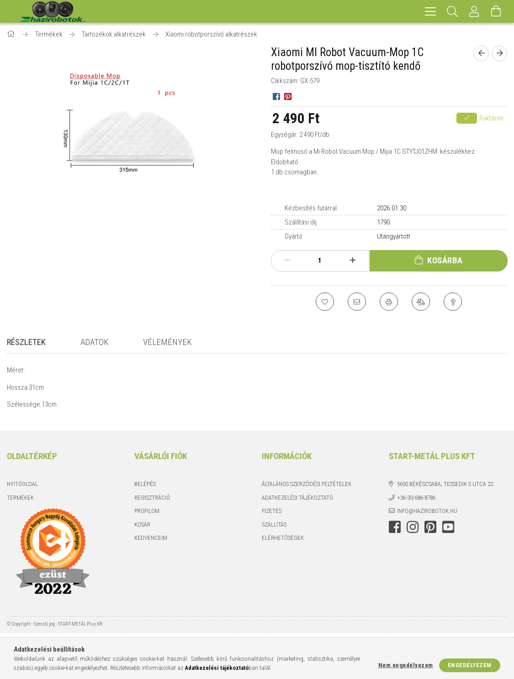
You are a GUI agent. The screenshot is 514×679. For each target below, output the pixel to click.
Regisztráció (152, 501)
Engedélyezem (470, 665)
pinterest (430, 531)
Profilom (146, 515)
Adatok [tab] (94, 342)
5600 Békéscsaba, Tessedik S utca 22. (445, 488)
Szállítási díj (301, 222)
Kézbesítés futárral (311, 208)
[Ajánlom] (357, 301)
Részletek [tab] (26, 342)
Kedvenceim (150, 541)
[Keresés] (452, 11)
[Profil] (474, 11)
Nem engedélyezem (405, 665)
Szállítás (274, 528)
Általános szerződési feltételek (306, 488)
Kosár (142, 528)
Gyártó (293, 236)
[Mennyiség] (320, 260)
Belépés (145, 488)
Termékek (20, 501)
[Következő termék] (499, 53)
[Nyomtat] (389, 301)
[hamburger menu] (430, 11)
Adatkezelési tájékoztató (297, 501)
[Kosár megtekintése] (496, 11)
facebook (395, 531)
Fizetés (271, 515)
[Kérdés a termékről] (453, 301)
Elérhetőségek (283, 541)
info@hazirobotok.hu (427, 515)
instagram (413, 531)
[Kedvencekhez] (325, 301)
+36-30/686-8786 (416, 501)
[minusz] (287, 261)
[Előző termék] (481, 53)
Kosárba (445, 260)
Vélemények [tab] (167, 342)
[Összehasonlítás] (421, 301)
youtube (448, 531)
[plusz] (352, 261)
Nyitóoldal (22, 488)
